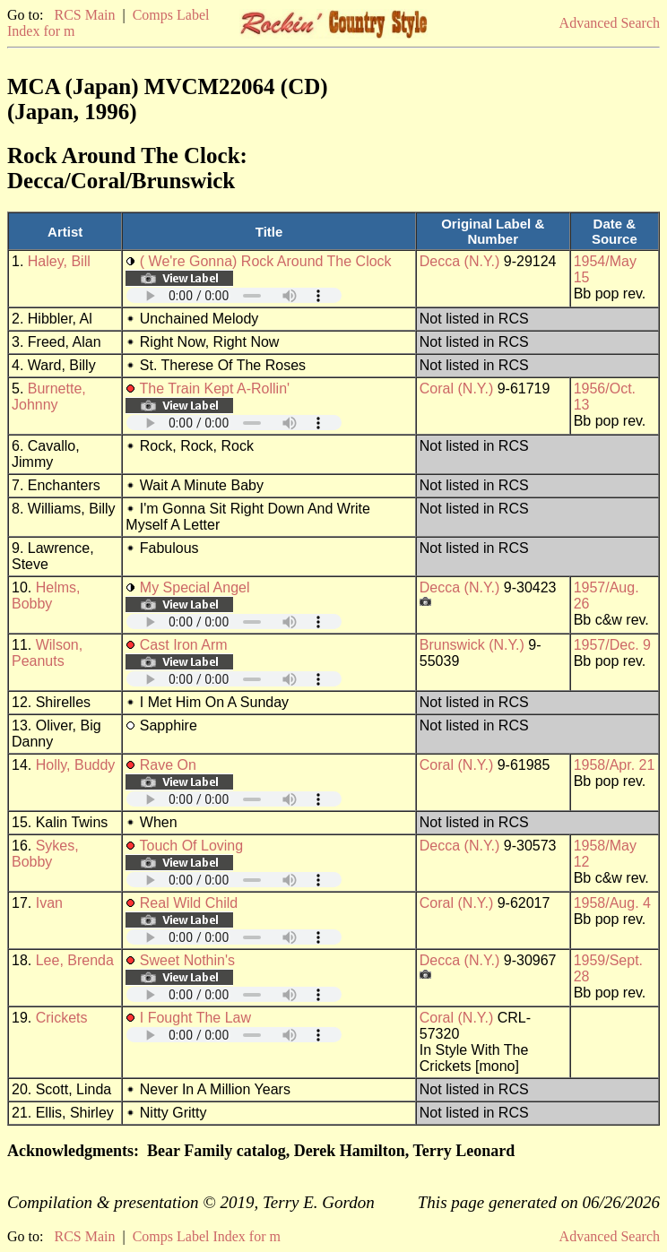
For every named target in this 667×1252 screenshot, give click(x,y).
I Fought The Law (195, 1017)
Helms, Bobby (46, 595)
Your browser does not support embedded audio (234, 295)
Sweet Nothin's (187, 960)
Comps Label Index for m (207, 1236)
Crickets (62, 1017)
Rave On (168, 765)
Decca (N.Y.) (460, 261)
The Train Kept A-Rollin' (215, 388)
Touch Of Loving (192, 845)
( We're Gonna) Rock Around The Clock (266, 261)
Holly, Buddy (76, 765)
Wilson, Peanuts (47, 653)
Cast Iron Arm (184, 644)
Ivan (49, 903)
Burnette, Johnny (49, 396)
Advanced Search (609, 22)
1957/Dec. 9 (612, 644)
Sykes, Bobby (45, 853)
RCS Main (84, 14)
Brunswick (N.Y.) (472, 644)
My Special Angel (195, 587)
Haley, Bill (59, 261)
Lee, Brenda (75, 960)
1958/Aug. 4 (612, 903)
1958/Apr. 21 (614, 765)
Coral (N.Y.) (456, 388)
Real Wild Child (189, 903)
